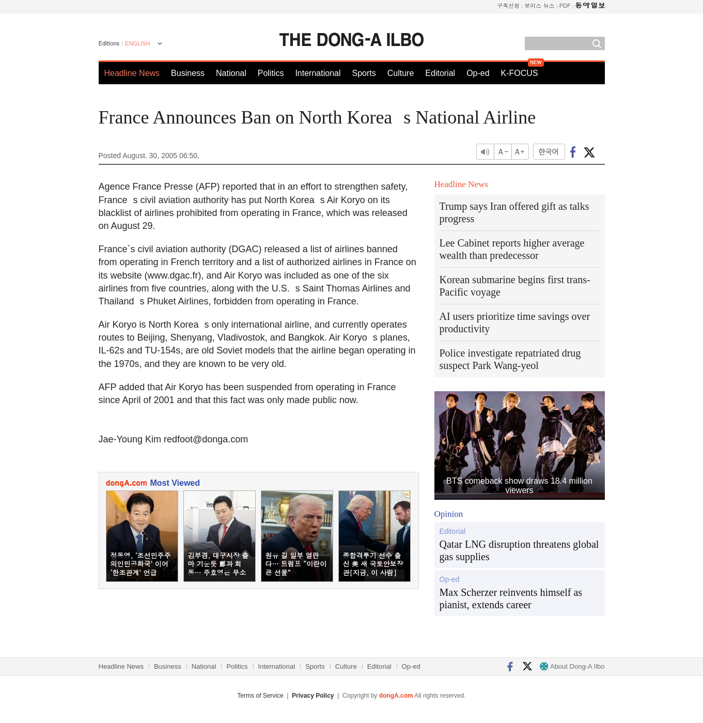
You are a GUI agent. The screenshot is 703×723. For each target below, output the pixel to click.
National (231, 73)
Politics (271, 73)
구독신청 (508, 5)
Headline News (132, 73)
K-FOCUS (519, 73)
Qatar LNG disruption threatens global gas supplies (519, 550)
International (317, 73)
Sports (364, 73)
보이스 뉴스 (539, 5)
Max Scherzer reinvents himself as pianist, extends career (511, 598)
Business (188, 73)
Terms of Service (260, 695)
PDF (565, 5)
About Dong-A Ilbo (572, 666)
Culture (400, 73)
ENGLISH (137, 43)
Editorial (440, 73)
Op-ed (477, 73)
